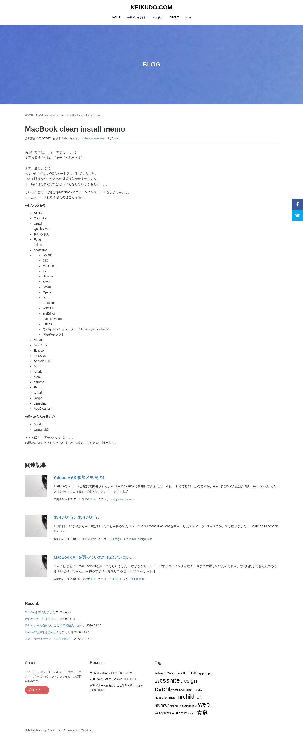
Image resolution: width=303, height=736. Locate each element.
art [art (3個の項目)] (157, 681)
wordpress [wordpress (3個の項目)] (163, 713)
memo (95, 138)
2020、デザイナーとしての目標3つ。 (49, 638)
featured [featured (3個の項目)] (177, 690)
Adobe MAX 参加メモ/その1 (79, 477)
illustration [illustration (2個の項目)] (161, 697)
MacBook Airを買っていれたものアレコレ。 (94, 557)
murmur (51, 115)
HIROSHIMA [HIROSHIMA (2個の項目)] (193, 690)
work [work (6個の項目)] (176, 712)
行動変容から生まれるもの (42, 618)
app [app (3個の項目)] (201, 673)
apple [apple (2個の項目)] (208, 673)
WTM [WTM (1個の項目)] (184, 713)
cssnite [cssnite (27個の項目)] (169, 680)
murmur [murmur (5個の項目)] (162, 705)
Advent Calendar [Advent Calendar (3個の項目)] (168, 673)
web (102, 138)
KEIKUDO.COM (151, 7)
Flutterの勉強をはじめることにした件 (49, 632)
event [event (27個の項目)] (163, 688)
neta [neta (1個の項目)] (172, 705)
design (117, 539)
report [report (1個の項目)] (178, 705)
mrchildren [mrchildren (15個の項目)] (189, 697)
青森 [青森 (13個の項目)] (202, 712)
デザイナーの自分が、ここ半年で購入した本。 (55, 625)
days (61, 115)
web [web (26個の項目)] (204, 704)
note (188, 17)
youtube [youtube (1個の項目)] (192, 713)
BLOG (39, 115)
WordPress (87, 730)
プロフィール (37, 690)
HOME (116, 17)
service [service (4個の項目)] (188, 705)
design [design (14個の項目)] (189, 681)
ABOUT (174, 17)
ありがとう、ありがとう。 (78, 517)
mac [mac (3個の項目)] (172, 697)
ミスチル (157, 17)
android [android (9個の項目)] (189, 673)
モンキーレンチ (56, 730)
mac (116, 138)
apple (133, 539)
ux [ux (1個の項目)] (196, 705)
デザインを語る (136, 17)
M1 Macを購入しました (40, 612)
